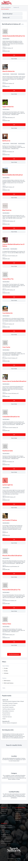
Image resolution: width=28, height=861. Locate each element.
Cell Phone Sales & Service (8, 709)
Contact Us (3, 815)
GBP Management (4, 832)
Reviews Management (5, 834)
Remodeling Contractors (8, 711)
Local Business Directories (6, 825)
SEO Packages (4, 836)
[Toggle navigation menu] (26, 2)
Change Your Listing (19, 813)
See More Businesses (14, 654)
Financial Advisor (6, 713)
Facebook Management (6, 841)
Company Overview (5, 809)
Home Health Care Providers (9, 705)
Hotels (4, 718)
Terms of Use (17, 858)
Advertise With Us (18, 809)
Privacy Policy (10, 858)
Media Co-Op (3, 811)
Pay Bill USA (17, 818)
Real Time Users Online (6, 843)
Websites (3, 829)
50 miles (6, 670)
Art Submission (18, 811)
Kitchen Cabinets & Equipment (9, 722)
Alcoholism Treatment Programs (10, 703)
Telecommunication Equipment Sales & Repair (13, 701)
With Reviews (7, 680)
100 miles (6, 673)
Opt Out (16, 816)
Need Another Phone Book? (20, 815)
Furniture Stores (6, 714)
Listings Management (5, 830)
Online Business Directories (6, 827)
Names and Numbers (6, 7)
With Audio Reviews (8, 683)
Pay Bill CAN (17, 820)
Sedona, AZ (16, 7)
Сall (14, 55)
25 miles (6, 668)
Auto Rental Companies (8, 707)
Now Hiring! (3, 813)
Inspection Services (7, 716)
